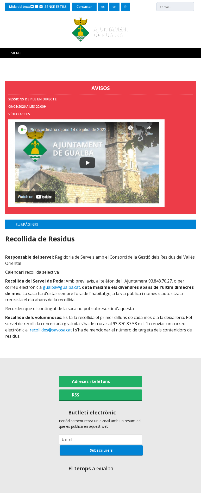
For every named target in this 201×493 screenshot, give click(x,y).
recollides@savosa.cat (51, 330)
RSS (75, 395)
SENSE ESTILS (56, 6)
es (103, 6)
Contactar (84, 6)
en (114, 6)
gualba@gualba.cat (61, 287)
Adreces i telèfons (91, 381)
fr (125, 6)
